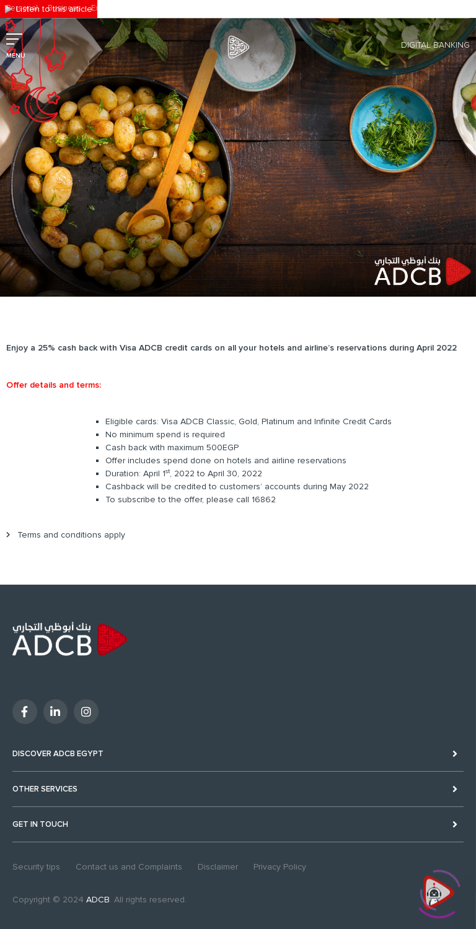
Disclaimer (218, 866)
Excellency (110, 8)
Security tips (36, 866)
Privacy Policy (279, 866)
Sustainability (163, 8)
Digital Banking (435, 45)
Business (64, 8)
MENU (15, 55)
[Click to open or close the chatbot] (438, 891)
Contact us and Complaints (129, 866)
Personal (22, 8)
